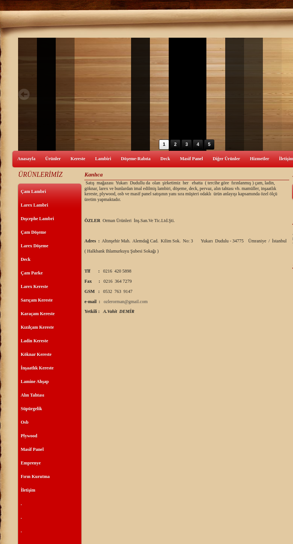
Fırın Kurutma (35, 476)
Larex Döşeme (34, 245)
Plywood (29, 435)
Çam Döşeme (33, 232)
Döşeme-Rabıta (136, 158)
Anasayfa (26, 158)
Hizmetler (259, 158)
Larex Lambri (34, 205)
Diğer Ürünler (226, 158)
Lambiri (103, 158)
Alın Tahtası (32, 395)
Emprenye (31, 463)
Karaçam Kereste (38, 313)
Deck (165, 158)
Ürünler (53, 158)
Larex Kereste (34, 286)
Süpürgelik (31, 408)
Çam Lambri (33, 191)
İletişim (28, 490)
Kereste (77, 158)
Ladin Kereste (34, 340)
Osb (25, 422)
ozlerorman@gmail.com (126, 301)
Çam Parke (32, 273)
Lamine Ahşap (35, 381)
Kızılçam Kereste (37, 327)
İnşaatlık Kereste (37, 368)
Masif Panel (191, 158)
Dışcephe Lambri (37, 218)
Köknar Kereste (36, 354)
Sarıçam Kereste (37, 300)
